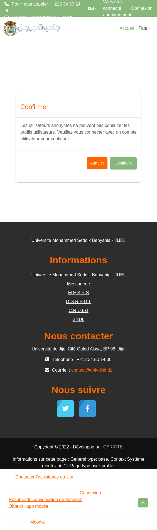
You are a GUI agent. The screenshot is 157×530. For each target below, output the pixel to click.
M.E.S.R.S (78, 292)
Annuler (97, 163)
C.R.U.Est (78, 310)
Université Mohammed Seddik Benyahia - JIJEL (78, 275)
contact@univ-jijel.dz (51, 17)
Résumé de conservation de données (45, 499)
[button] (93, 8)
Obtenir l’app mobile (28, 506)
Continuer (123, 163)
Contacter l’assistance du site (41, 477)
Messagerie (78, 283)
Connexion (142, 8)
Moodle (37, 522)
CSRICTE (113, 447)
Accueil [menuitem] (126, 28)
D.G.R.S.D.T (78, 301)
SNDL (79, 319)
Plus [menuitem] (142, 28)
